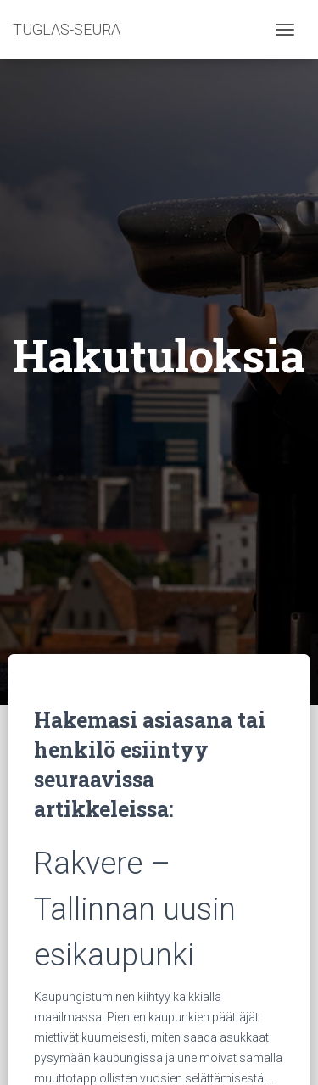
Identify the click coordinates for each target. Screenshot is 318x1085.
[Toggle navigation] (285, 30)
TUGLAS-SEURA (66, 29)
